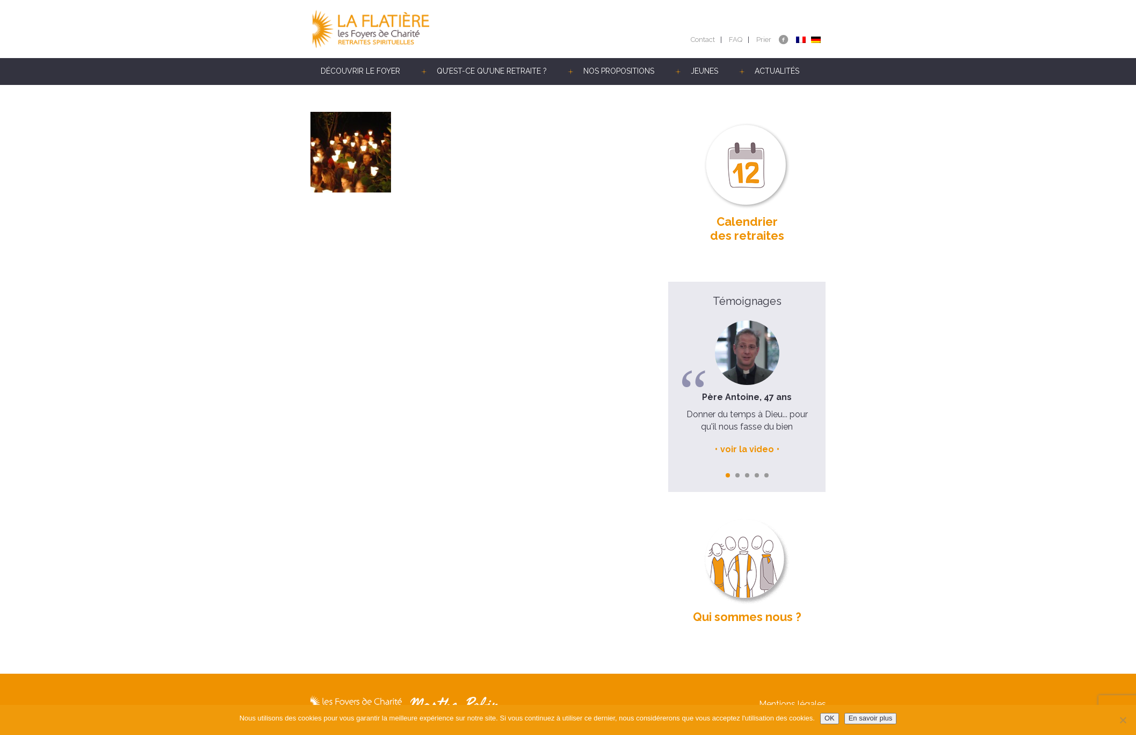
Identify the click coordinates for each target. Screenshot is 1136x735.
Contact (703, 39)
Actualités (777, 71)
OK (829, 718)
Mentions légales (792, 704)
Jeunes (704, 71)
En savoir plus (871, 718)
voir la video (747, 449)
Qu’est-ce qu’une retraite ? (492, 71)
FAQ (735, 39)
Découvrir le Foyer (360, 71)
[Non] (1122, 720)
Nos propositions (618, 71)
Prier (763, 39)
